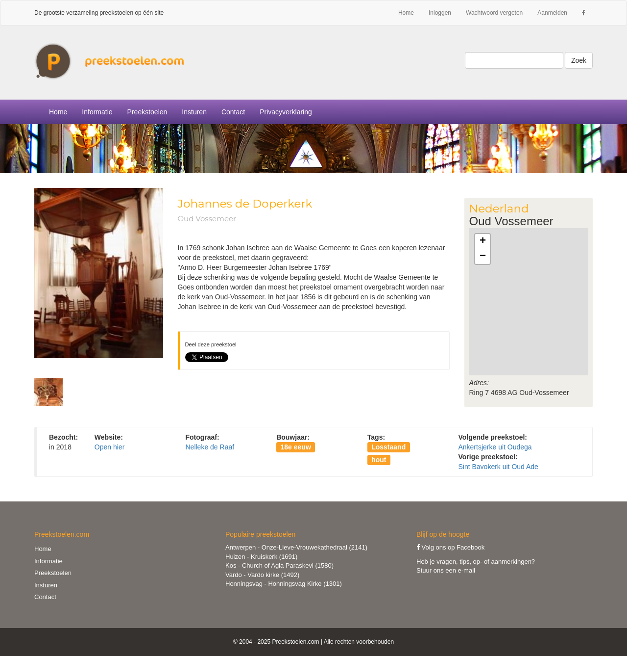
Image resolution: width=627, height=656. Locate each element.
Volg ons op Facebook (450, 547)
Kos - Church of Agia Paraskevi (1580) (279, 565)
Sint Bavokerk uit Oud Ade (498, 467)
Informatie (48, 561)
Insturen (194, 112)
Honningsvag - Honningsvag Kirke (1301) (283, 583)
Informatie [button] (97, 112)
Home (406, 12)
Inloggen (440, 12)
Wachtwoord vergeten (494, 12)
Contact (233, 112)
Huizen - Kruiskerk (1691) (261, 556)
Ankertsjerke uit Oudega (494, 447)
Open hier (109, 447)
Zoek (578, 60)
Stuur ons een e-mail (445, 570)
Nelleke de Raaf (209, 447)
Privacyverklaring (286, 112)
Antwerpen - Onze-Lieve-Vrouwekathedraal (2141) (296, 547)
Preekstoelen (147, 112)
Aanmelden (552, 12)
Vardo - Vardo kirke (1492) (262, 574)
